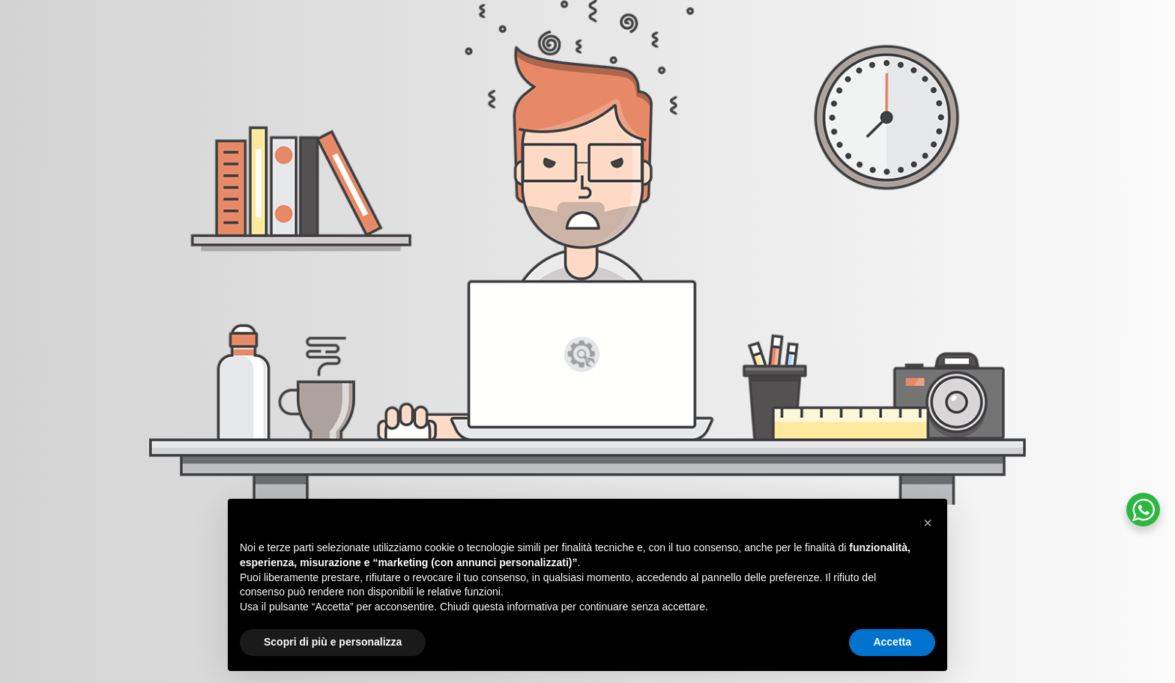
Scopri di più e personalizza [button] (333, 642)
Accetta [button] (892, 642)
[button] (928, 523)
